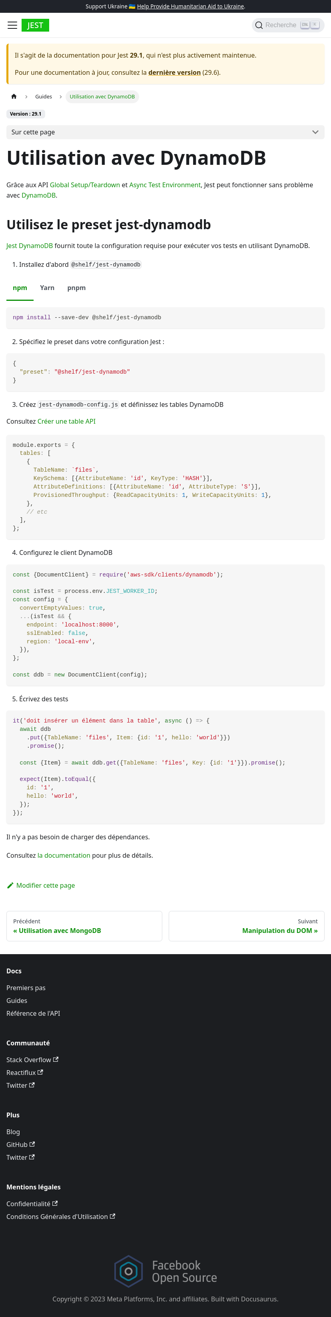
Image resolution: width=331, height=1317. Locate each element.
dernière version (174, 72)
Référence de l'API (33, 1013)
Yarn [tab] (47, 287)
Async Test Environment (165, 184)
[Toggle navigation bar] (12, 25)
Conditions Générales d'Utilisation (60, 1216)
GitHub (20, 1144)
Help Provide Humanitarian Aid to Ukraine (190, 6)
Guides (16, 1000)
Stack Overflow (32, 1059)
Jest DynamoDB (29, 245)
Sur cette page (33, 132)
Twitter (20, 1085)
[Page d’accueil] (14, 96)
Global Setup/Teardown (85, 184)
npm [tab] (20, 287)
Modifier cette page (40, 885)
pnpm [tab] (76, 287)
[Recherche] (288, 25)
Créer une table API (67, 421)
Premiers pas (26, 987)
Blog (13, 1131)
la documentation (64, 855)
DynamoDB (39, 195)
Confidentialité (32, 1203)
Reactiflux (24, 1072)
